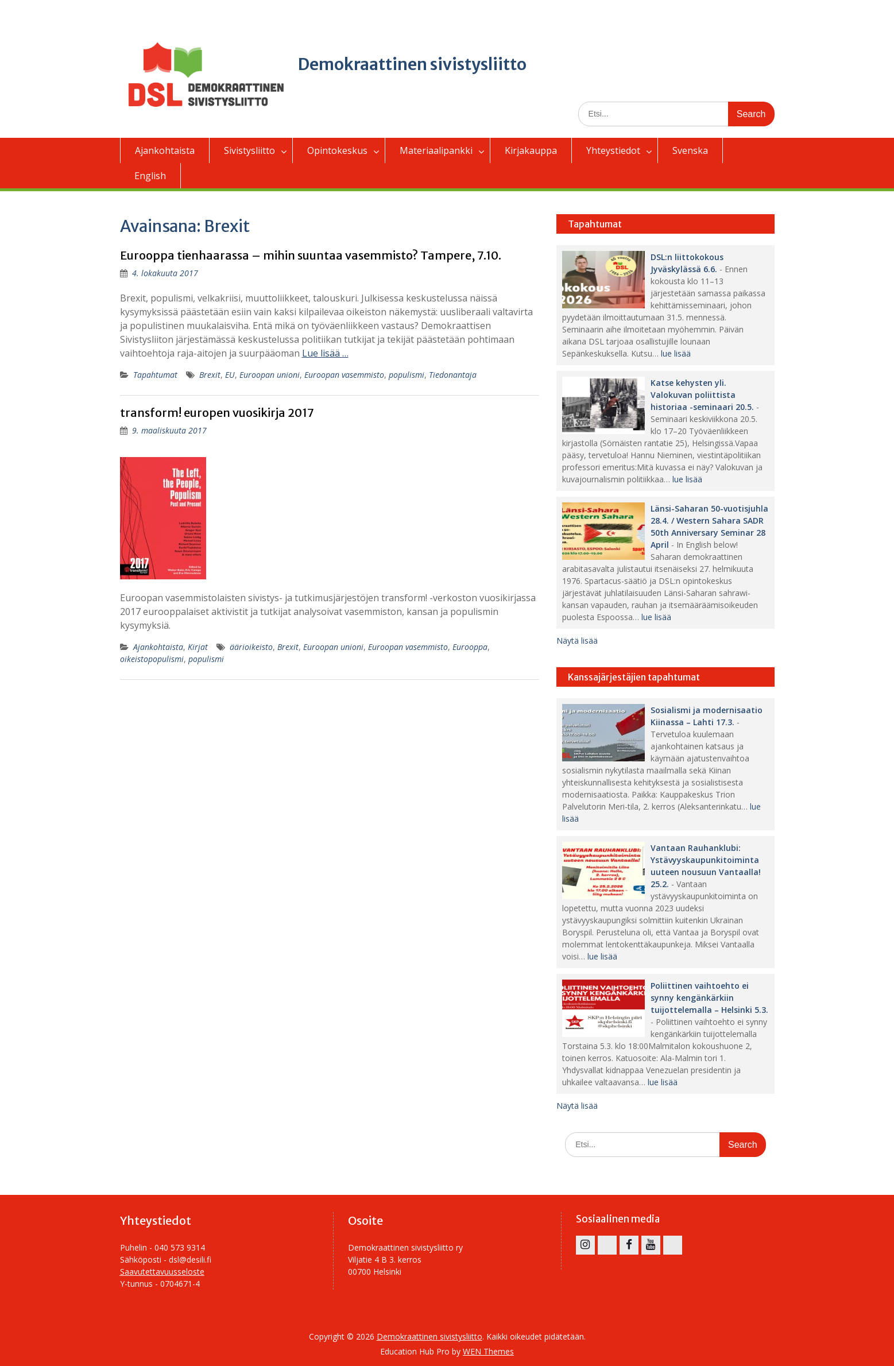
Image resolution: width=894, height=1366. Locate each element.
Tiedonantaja (453, 374)
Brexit (209, 374)
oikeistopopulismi (152, 658)
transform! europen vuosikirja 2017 (217, 412)
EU (230, 374)
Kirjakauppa (531, 150)
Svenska (690, 150)
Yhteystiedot (613, 150)
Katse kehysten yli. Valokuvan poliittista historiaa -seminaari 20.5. (702, 394)
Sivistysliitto (249, 150)
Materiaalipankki (436, 150)
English (150, 175)
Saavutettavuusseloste (162, 1271)
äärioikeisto (251, 646)
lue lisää (676, 353)
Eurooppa (469, 646)
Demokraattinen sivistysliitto (412, 64)
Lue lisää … (325, 353)
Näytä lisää (577, 640)
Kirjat (198, 646)
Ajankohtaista (165, 150)
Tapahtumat (155, 374)
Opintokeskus (337, 150)
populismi (406, 374)
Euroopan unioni (269, 374)
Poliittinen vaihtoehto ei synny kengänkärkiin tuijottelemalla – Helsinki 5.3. (709, 997)
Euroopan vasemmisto (344, 374)
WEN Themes (488, 1351)
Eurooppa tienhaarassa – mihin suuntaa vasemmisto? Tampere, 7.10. (310, 255)
